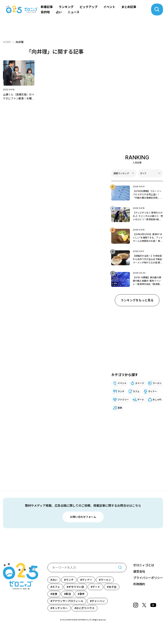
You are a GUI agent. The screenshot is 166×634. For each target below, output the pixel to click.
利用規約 (139, 584)
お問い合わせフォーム (83, 516)
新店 (68, 593)
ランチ (121, 391)
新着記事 (47, 7)
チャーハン (98, 601)
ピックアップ (88, 7)
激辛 (82, 593)
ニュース (73, 12)
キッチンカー (60, 608)
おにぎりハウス (85, 608)
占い (59, 12)
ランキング (66, 7)
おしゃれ (157, 399)
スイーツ (139, 383)
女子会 (112, 586)
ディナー (152, 391)
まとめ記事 (128, 7)
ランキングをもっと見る (137, 300)
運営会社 (139, 571)
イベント (109, 7)
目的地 (45, 12)
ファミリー (123, 399)
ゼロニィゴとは (143, 565)
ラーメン (157, 383)
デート (140, 399)
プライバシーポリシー (148, 578)
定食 (54, 593)
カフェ (136, 391)
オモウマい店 (76, 586)
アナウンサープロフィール (67, 601)
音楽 (120, 407)
